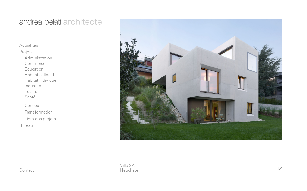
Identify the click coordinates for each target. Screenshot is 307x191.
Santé (30, 96)
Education (34, 69)
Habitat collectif (39, 74)
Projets (26, 51)
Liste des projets (40, 118)
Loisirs (31, 91)
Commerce (35, 63)
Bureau (26, 125)
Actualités (28, 45)
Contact (26, 170)
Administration (38, 57)
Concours (34, 105)
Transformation (39, 112)
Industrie (33, 85)
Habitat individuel (41, 80)
